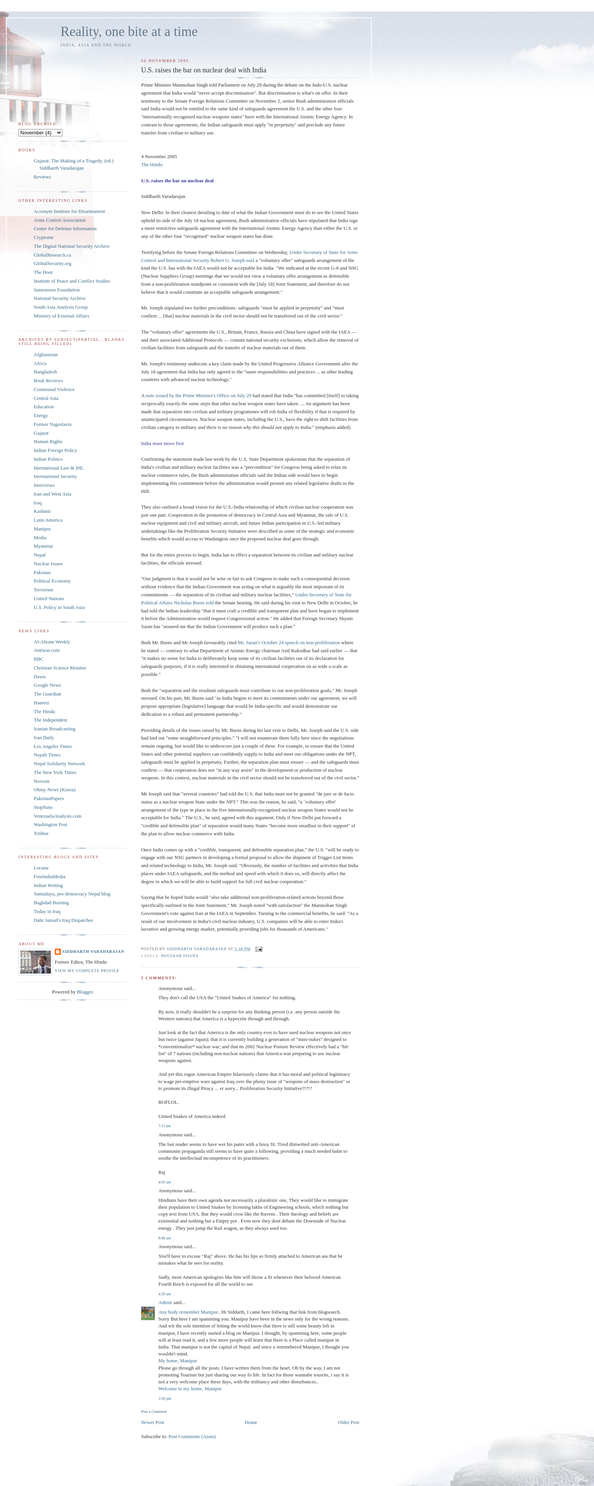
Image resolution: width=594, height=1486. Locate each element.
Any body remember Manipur (188, 1312)
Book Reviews (48, 380)
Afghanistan (46, 354)
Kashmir (42, 511)
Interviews (44, 485)
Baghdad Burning (51, 902)
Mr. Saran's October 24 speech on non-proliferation (289, 642)
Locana (41, 868)
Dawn (40, 676)
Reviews (42, 177)
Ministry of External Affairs (61, 316)
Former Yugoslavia (53, 424)
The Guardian (47, 694)
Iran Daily (44, 737)
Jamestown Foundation (57, 290)
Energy (41, 415)
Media (40, 537)
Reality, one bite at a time (129, 31)
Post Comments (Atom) (192, 1436)
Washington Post (50, 824)
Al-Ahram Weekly (52, 642)
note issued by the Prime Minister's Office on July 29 (199, 395)
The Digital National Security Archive (72, 246)
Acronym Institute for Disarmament (69, 211)
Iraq (38, 503)
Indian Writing (48, 885)
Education (44, 406)
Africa (40, 363)
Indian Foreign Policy (55, 450)
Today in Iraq (47, 911)
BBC (39, 659)
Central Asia (46, 398)
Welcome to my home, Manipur (189, 1388)
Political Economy (52, 581)
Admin (165, 1302)
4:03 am (164, 1182)
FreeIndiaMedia (49, 876)
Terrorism (43, 589)
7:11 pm (164, 1126)
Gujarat (41, 433)
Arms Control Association (60, 220)
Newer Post (152, 1422)
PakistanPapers (49, 798)
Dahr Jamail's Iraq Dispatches (63, 920)
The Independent (50, 720)
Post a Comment (154, 1411)
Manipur (42, 529)
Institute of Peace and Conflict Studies (72, 281)
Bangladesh (45, 372)
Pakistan (42, 572)
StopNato (43, 807)
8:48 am (164, 1238)
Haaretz (41, 702)
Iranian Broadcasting (54, 729)
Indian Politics (48, 459)
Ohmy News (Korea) (54, 789)
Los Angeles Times (53, 746)
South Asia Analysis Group (61, 307)
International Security (55, 476)
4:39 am (164, 1294)
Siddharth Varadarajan (93, 951)
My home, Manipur (177, 1360)
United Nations (49, 598)
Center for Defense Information (65, 228)
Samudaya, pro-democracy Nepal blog (72, 894)
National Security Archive (60, 298)
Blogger (85, 992)
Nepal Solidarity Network (59, 763)
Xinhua (41, 833)
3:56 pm (164, 1398)
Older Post (348, 1422)
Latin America (48, 520)
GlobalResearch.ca (52, 255)
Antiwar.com (47, 650)
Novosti (41, 781)
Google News (47, 685)
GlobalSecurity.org (52, 263)
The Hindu (151, 164)
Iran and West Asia (52, 494)
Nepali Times (47, 755)
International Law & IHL (59, 468)
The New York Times (55, 772)
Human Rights (48, 441)
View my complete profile (87, 971)
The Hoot (43, 272)
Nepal (40, 555)
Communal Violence (54, 389)
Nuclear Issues (179, 956)
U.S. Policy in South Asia (59, 607)
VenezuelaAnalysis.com (58, 816)
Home (251, 1422)
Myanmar (43, 546)
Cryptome (44, 237)
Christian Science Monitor (60, 668)
